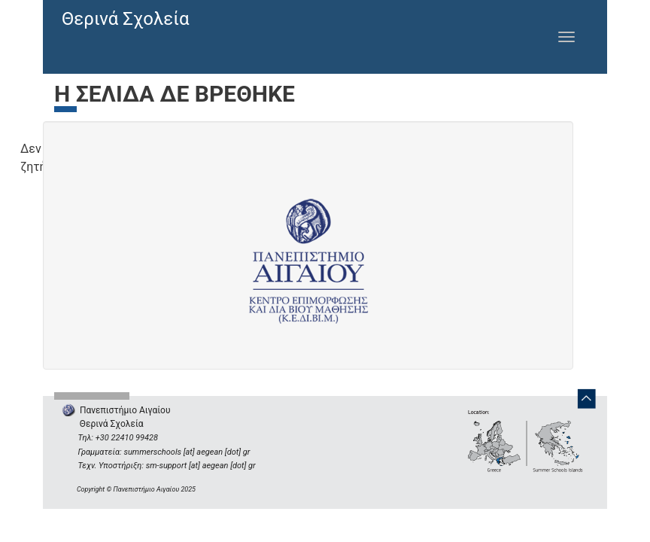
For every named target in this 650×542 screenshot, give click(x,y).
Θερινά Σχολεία (126, 18)
